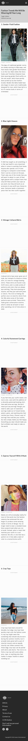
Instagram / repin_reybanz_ (7, 159)
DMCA (4, 703)
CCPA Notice (7, 720)
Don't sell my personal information (10, 724)
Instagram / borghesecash (6, 512)
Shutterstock (4, 273)
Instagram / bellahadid (6, 62)
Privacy (5, 706)
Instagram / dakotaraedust (6, 395)
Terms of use (7, 713)
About (4, 710)
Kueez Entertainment (20, 737)
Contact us (6, 716)
